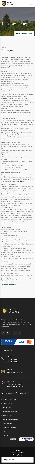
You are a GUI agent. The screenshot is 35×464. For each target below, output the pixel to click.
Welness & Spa (7, 415)
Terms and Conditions (17, 453)
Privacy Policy (17, 455)
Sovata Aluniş (7, 407)
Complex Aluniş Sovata (10, 399)
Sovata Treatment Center (10, 419)
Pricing (5, 431)
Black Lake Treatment (9, 427)
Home (18, 33)
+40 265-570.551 (12, 360)
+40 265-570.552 (12, 362)
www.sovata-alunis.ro (18, 57)
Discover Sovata (8, 403)
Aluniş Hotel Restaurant (10, 411)
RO (15, 333)
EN (19, 333)
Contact (17, 450)
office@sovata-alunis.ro (17, 181)
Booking (5, 435)
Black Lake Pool (7, 423)
